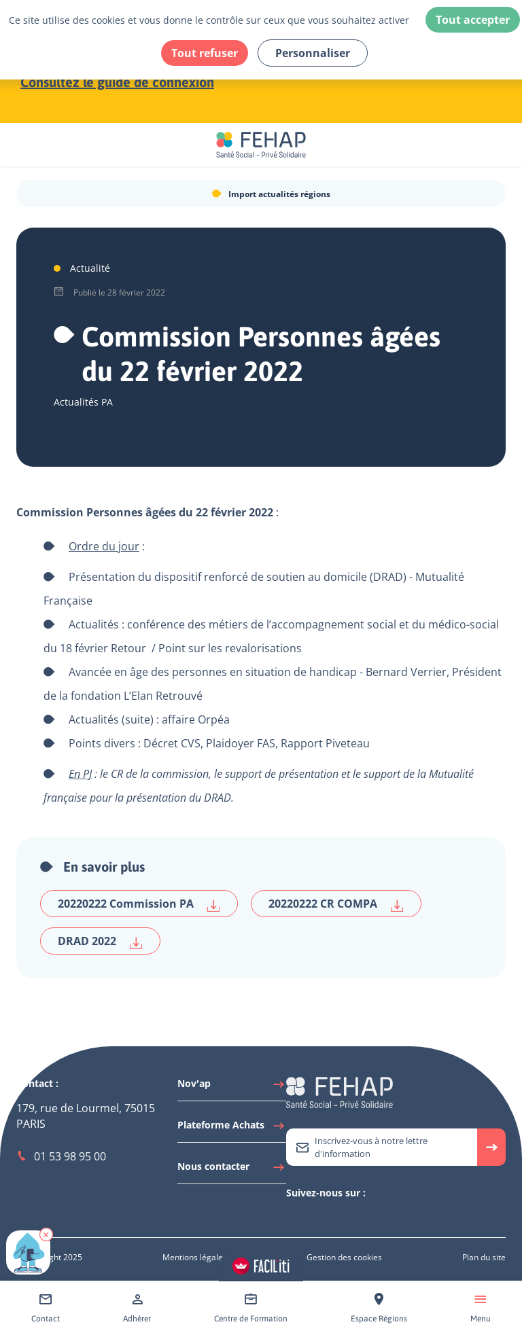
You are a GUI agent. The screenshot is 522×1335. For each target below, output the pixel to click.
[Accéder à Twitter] (293, 1216)
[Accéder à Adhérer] (137, 1308)
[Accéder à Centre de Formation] (251, 1308)
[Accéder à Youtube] (320, 1216)
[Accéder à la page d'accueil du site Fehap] (261, 144)
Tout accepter (473, 19)
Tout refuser (204, 53)
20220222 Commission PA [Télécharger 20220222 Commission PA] (139, 904)
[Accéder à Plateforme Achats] (231, 1128)
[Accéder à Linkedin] (306, 1216)
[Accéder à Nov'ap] (231, 1087)
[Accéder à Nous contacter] (231, 1170)
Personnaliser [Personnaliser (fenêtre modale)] (312, 53)
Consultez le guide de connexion (117, 82)
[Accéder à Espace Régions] (379, 1308)
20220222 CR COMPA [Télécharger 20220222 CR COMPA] (336, 904)
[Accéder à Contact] (45, 1308)
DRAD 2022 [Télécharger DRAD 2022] (100, 941)
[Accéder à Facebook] (334, 1216)
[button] (46, 1234)
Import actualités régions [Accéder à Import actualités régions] (279, 194)
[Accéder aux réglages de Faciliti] (261, 1266)
